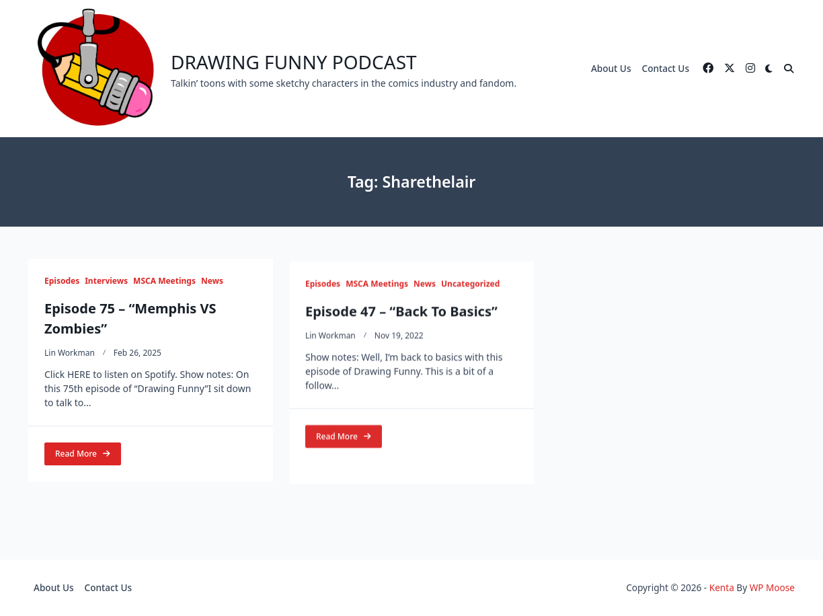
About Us (611, 68)
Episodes (61, 280)
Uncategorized (470, 291)
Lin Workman (69, 352)
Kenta (721, 587)
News (212, 280)
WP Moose (772, 587)
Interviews (106, 280)
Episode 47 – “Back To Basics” (401, 318)
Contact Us (666, 68)
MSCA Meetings (164, 280)
